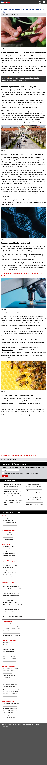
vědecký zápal (23, 100)
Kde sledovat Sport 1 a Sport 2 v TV (10, 598)
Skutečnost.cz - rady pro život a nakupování (12, 484)
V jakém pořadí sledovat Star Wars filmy (11, 570)
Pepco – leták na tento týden (9, 654)
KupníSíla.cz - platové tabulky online (33, 484)
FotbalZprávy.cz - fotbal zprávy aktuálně (12, 493)
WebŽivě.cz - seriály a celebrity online (11, 486)
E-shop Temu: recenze (7, 532)
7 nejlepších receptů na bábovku (9, 623)
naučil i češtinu (35, 68)
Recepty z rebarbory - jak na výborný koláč (11, 626)
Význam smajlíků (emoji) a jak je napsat (11, 595)
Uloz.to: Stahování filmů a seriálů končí (11, 703)
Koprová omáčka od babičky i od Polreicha (11, 632)
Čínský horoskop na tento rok (9, 675)
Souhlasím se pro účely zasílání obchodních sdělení (21, 473)
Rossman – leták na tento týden (9, 660)
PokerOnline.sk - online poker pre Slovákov (34, 504)
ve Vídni (34, 107)
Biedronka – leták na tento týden (9, 658)
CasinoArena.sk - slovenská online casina (34, 501)
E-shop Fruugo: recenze (8, 536)
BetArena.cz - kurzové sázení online (11, 488)
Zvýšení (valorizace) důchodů (9, 551)
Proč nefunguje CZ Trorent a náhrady (10, 715)
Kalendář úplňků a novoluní (8, 670)
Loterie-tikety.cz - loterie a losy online (33, 492)
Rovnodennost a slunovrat (8, 677)
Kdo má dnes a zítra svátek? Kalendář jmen (12, 691)
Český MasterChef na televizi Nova (10, 565)
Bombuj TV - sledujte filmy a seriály (10, 705)
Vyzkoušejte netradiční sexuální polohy (11, 689)
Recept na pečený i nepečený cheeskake (11, 628)
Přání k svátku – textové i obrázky (10, 693)
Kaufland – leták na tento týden (9, 647)
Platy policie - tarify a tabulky (9, 555)
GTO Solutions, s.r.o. (5, 726)
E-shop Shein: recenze (7, 534)
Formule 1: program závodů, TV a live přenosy (12, 616)
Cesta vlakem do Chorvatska (9, 686)
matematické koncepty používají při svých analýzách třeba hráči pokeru (23, 122)
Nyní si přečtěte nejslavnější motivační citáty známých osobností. (19, 455)
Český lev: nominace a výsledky (9, 522)
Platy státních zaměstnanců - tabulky (10, 553)
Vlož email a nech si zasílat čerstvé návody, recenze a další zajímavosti (23, 467)
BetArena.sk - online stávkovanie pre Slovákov (13, 500)
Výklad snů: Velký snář (7, 672)
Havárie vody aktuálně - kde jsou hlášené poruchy (13, 591)
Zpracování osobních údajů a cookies (30, 724)
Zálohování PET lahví (7, 614)
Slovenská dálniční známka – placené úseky (12, 607)
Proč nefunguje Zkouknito (8, 712)
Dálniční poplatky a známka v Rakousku (11, 609)
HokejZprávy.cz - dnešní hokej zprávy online (13, 495)
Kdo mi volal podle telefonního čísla (10, 684)
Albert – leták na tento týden (8, 649)
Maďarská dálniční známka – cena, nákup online (13, 604)
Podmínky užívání (17, 724)
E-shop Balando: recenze (8, 539)
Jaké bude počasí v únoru (8, 518)
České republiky (12, 269)
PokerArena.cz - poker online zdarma (33, 497)
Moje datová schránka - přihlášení (10, 602)
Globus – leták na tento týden (9, 656)
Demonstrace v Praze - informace (10, 548)
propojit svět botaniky (30, 174)
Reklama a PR (4, 724)
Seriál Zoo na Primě (7, 574)
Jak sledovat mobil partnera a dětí (10, 584)
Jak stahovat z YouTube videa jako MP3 (11, 708)
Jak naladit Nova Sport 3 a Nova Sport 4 (11, 682)
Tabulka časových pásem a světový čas (11, 586)
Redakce (16, 14)
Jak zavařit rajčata (6, 630)
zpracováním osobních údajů (16, 473)
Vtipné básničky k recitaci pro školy (10, 695)
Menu (44, 2)
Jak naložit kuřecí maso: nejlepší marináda (11, 635)
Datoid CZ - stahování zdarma (9, 717)
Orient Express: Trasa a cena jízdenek (10, 679)
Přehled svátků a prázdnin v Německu (10, 668)
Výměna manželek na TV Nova (9, 563)
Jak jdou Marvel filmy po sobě (9, 567)
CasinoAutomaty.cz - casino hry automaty (34, 495)
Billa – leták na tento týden (8, 651)
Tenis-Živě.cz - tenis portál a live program (12, 498)
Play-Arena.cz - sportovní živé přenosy (33, 499)
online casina (30, 183)
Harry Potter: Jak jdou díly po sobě (10, 572)
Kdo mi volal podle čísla (8, 600)
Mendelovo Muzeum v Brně (9, 318)
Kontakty (10, 724)
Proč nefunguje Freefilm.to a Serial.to (10, 710)
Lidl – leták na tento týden (8, 644)
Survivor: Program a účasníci (9, 576)
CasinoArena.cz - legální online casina (33, 486)
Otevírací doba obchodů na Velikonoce (11, 642)
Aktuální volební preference (8, 546)
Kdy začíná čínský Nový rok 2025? (10, 520)
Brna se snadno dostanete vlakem (13, 415)
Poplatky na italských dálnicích (9, 611)
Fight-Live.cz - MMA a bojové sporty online (12, 491)
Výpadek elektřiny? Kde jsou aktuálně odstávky (12, 588)
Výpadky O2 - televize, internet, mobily (11, 593)
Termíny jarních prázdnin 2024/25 (10, 524)
